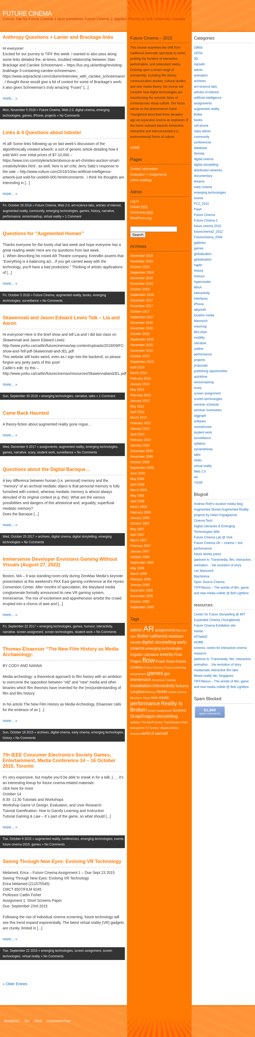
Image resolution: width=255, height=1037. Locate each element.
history (95, 211)
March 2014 (138, 373)
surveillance (30, 301)
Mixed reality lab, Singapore (213, 676)
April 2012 (137, 412)
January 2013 (140, 401)
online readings (141, 180)
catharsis (159, 636)
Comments (141, 212)
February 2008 (140, 512)
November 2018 (141, 284)
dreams (199, 181)
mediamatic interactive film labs (216, 670)
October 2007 (140, 523)
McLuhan (200, 332)
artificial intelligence (208, 98)
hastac (198, 631)
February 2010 (140, 440)
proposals (201, 365)
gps (167, 674)
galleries (200, 243)
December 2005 (141, 590)
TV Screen (152, 727)
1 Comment (73, 216)
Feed (38, 1021)
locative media (204, 315)
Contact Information (144, 169)
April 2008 (137, 501)
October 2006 (140, 557)
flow (148, 660)
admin (136, 629)
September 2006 (142, 562)
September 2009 (142, 468)
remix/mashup (32, 216)
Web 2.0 (68, 110)
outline (198, 349)
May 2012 (137, 406)
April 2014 (137, 367)
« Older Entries (15, 984)
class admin (202, 131)
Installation (141, 685)
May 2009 (137, 479)
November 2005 (141, 596)
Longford (137, 692)
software (200, 421)
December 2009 (141, 451)
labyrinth (200, 310)
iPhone (38, 115)
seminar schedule (206, 404)
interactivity (104, 626)
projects (50, 115)
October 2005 (140, 602)
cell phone (201, 126)
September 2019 (142, 272)
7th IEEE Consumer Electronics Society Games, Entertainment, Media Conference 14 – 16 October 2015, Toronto (59, 760)
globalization (203, 254)
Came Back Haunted (26, 413)
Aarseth (199, 64)
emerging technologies (62, 211)
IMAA (198, 287)
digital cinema (85, 110)
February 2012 (140, 423)
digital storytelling (85, 536)
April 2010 (137, 434)
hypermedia (202, 282)
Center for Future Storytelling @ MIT (219, 614)
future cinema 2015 (16, 844)
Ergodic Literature (144, 655)
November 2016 (141, 328)
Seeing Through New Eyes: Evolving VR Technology (62, 861)
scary (31, 452)
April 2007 (137, 535)
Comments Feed (59, 1021)
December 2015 (141, 345)
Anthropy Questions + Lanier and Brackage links (58, 37)
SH (27, 1021)
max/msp (200, 326)
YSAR (198, 482)
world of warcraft (154, 734)
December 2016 (141, 323)
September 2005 (142, 607)
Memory (151, 692)
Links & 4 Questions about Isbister (42, 132)
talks (92, 396)
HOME (135, 148)
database (200, 148)
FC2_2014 (201, 204)
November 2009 (141, 456)
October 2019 (140, 267)
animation (201, 75)
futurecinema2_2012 (208, 231)
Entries (138, 207)
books (87, 295)
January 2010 (140, 445)
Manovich (200, 321)
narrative (108, 211)
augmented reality (15, 211)
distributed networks (208, 170)
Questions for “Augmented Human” (43, 233)
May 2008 (137, 496)
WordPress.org (140, 218)
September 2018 (142, 295)
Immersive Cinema (164, 680)
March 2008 (138, 507)
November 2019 (141, 261)
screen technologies (59, 632)
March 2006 (138, 574)
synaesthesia (203, 449)
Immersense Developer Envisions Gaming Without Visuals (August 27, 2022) (60, 561)
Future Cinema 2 (154, 667)
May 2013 (137, 390)
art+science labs (82, 205)
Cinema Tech (203, 520)
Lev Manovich (204, 571)
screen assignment (30, 632)
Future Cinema (27, 13)
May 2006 (137, 568)
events (119, 839)
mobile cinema (177, 692)
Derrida (199, 153)
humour (89, 626)
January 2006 (140, 585)
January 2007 (140, 551)
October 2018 (140, 289)
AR (148, 628)
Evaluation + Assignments (148, 174)
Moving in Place (140, 697)
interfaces (201, 298)
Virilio (198, 460)
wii (196, 477)
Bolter (143, 636)
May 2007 (137, 529)
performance (11, 216)
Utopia (164, 727)
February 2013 (140, 395)
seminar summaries (208, 410)
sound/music (203, 427)
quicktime (200, 377)
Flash (198, 209)
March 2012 (138, 417)
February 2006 (140, 579)
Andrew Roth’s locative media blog (218, 504)
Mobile (162, 692)
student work (46, 452)
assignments (48, 447)
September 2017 (142, 317)
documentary (203, 176)
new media (160, 698)
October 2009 (140, 462)
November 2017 (141, 306)
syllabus (135, 722)
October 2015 (140, 356)
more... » (10, 98)
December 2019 (141, 256)
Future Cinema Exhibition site (215, 625)
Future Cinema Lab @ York (213, 537)
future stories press (207, 554)
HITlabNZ (200, 637)
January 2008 (140, 518)
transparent (137, 727)
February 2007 (140, 546)
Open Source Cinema (209, 582)
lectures (182, 686)
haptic (198, 265)
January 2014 (140, 384)
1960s (198, 47)
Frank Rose (165, 662)
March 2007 (138, 540)
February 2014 (140, 378)
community (36, 211)
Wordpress (11, 1021)
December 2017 (141, 300)
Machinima (201, 576)
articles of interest (108, 205)
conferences (70, 839)
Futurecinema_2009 (208, 237)
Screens (179, 710)
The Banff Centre (152, 722)
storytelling (167, 716)
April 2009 (137, 484)
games (27, 115)
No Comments (70, 115)
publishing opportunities (210, 371)
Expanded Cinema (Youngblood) (217, 620)
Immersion (140, 679)
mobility (199, 337)
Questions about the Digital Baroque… (46, 469)
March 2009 (138, 490)
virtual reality (53, 216)
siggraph (200, 416)
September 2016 (142, 339)
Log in (134, 201)
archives (44, 536)
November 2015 (141, 350)
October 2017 (140, 311)
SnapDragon (142, 716)
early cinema (81, 732)
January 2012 (140, 429)
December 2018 (141, 278)
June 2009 (137, 473)
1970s (198, 53)
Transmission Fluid (175, 722)
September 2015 (142, 362)
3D (196, 59)
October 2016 (140, 334)
